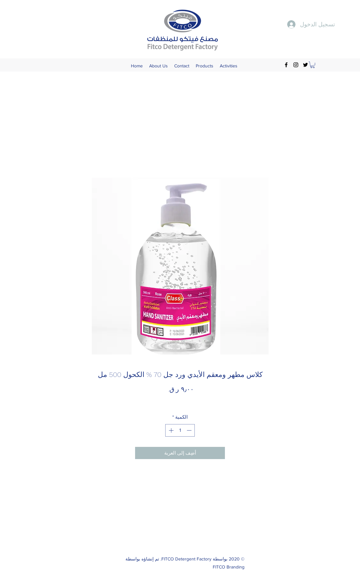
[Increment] (170, 430)
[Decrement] (189, 430)
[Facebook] (286, 65)
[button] (312, 65)
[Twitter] (305, 65)
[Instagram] (296, 65)
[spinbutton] (180, 430)
